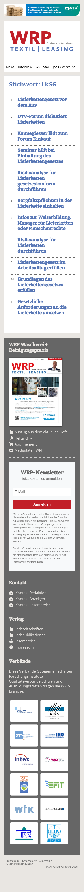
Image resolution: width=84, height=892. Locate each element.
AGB (52, 558)
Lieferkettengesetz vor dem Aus (42, 102)
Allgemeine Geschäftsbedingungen (29, 862)
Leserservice (25, 641)
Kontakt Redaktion (31, 592)
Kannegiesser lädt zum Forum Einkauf (42, 136)
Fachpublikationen (30, 635)
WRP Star (42, 67)
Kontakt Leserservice (33, 604)
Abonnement (26, 444)
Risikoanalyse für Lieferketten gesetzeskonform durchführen (36, 181)
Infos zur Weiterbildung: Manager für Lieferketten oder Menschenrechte (45, 223)
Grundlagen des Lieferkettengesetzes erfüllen (40, 285)
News (10, 67)
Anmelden (42, 504)
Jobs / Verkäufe (64, 67)
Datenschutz (29, 860)
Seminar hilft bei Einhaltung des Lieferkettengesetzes (40, 156)
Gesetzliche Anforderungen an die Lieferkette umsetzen (41, 307)
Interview (25, 67)
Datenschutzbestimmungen (28, 562)
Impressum (24, 647)
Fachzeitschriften (29, 629)
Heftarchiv (23, 438)
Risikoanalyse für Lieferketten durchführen (36, 245)
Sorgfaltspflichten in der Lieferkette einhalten (44, 203)
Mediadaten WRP (29, 450)
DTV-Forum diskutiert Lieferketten (42, 119)
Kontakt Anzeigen (30, 598)
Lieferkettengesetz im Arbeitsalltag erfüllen (41, 265)
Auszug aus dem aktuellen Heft (41, 432)
